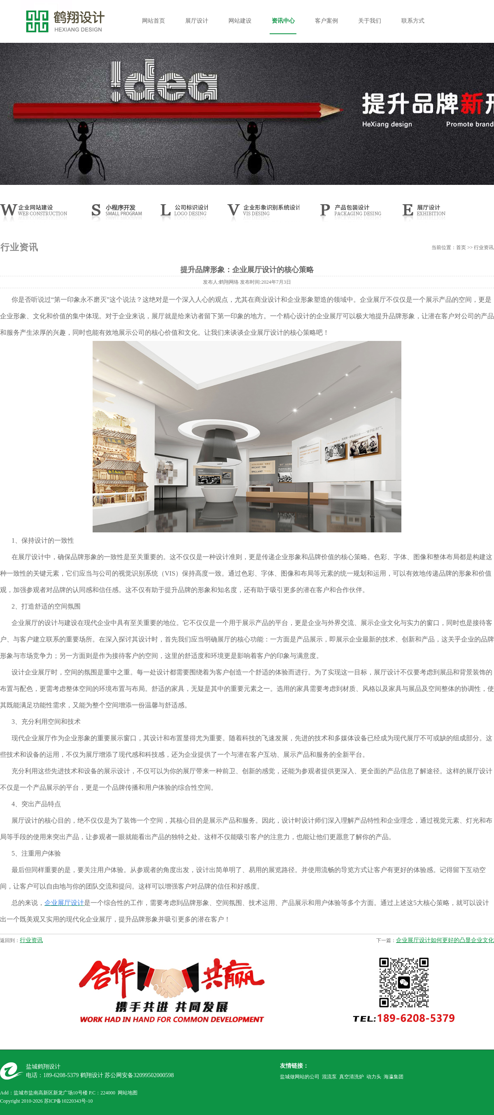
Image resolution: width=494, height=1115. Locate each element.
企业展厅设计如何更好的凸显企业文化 (445, 940)
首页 (461, 247)
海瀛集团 (393, 1077)
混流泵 (329, 1077)
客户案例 (326, 21)
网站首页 (153, 21)
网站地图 (127, 1093)
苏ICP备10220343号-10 (68, 1101)
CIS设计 (262, 215)
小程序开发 (122, 215)
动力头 (373, 1077)
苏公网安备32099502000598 (139, 1075)
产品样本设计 (349, 215)
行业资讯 (31, 940)
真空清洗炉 (351, 1077)
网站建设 (240, 21)
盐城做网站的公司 (299, 1077)
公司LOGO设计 (182, 215)
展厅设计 (196, 21)
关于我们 (369, 21)
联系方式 (412, 21)
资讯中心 (283, 21)
